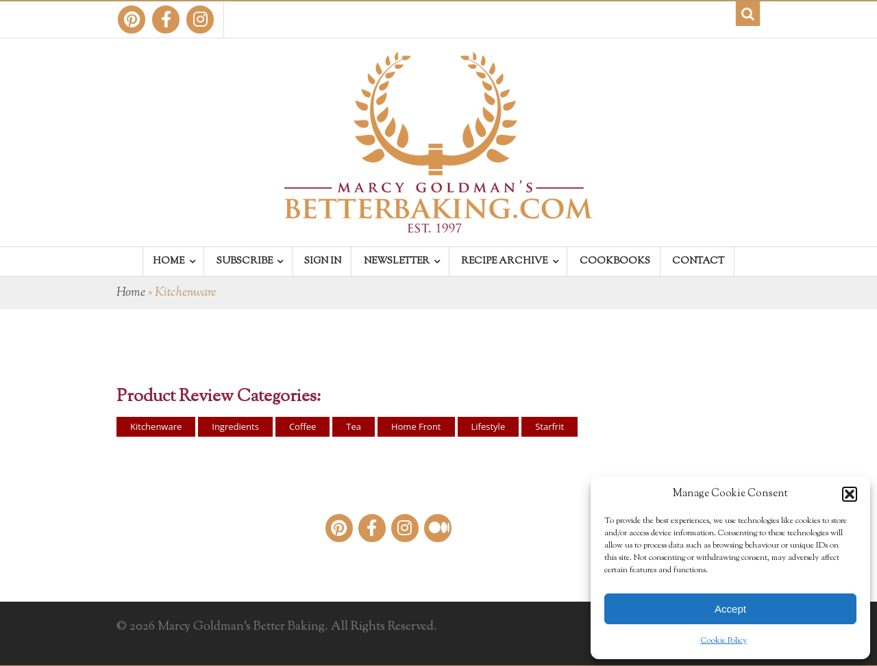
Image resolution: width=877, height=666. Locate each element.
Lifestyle (488, 426)
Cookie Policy (724, 641)
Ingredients (235, 426)
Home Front (416, 426)
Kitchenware (156, 426)
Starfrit (549, 426)
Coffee (302, 426)
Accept (730, 609)
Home (130, 293)
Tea (353, 426)
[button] (849, 494)
